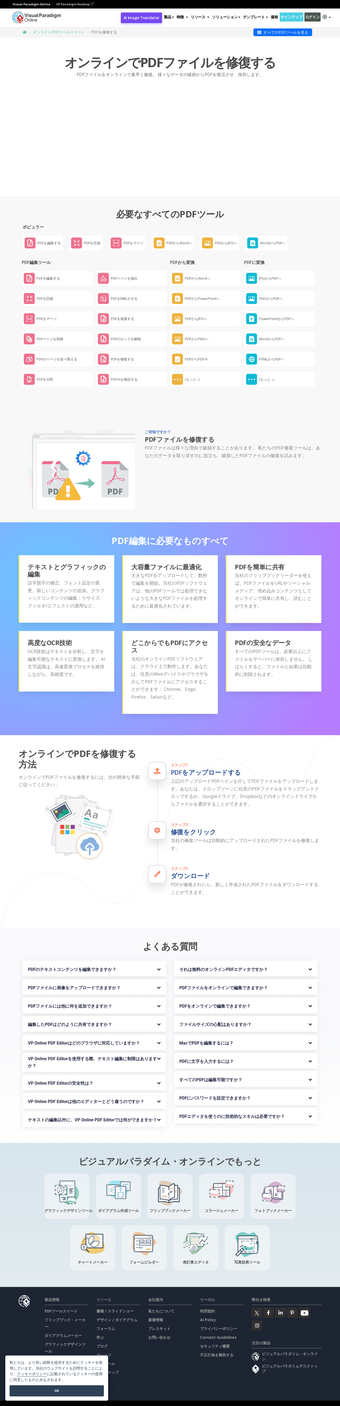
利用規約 (207, 1298)
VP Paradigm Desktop (75, 4)
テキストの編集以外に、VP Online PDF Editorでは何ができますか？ (92, 1107)
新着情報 (155, 1307)
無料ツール (105, 1351)
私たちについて (161, 1298)
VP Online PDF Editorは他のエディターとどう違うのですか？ (86, 1088)
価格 (274, 16)
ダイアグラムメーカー (63, 1322)
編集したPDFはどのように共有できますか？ (70, 1011)
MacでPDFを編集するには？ (206, 1030)
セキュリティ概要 (215, 1333)
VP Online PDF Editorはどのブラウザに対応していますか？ (84, 1030)
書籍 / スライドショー (115, 1298)
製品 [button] (169, 16)
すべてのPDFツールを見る (282, 32)
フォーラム (105, 1316)
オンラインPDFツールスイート (59, 32)
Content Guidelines (218, 1324)
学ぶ (100, 1324)
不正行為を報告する (216, 1342)
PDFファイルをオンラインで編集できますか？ (223, 975)
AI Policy (208, 1307)
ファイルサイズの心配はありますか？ (215, 1011)
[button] (182, 17)
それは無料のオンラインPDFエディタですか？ (223, 956)
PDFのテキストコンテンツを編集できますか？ (72, 956)
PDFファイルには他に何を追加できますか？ (70, 993)
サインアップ (291, 16)
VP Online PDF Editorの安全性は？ (60, 1070)
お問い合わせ (159, 1324)
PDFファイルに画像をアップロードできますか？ (74, 975)
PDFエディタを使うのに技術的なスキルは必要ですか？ (232, 1103)
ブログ (102, 1333)
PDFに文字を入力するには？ (206, 1048)
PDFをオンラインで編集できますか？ (215, 993)
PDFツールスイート (61, 1298)
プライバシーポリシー (218, 1316)
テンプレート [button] (255, 16)
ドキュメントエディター (65, 1347)
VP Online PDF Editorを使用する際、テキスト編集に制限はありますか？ (92, 1049)
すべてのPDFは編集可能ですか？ (211, 1067)
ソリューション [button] (226, 16)
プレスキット (159, 1316)
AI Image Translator (142, 17)
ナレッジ (103, 1342)
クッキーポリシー (32, 1374)
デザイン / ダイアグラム (116, 1307)
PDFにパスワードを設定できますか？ (215, 1085)
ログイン (312, 16)
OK (56, 1391)
